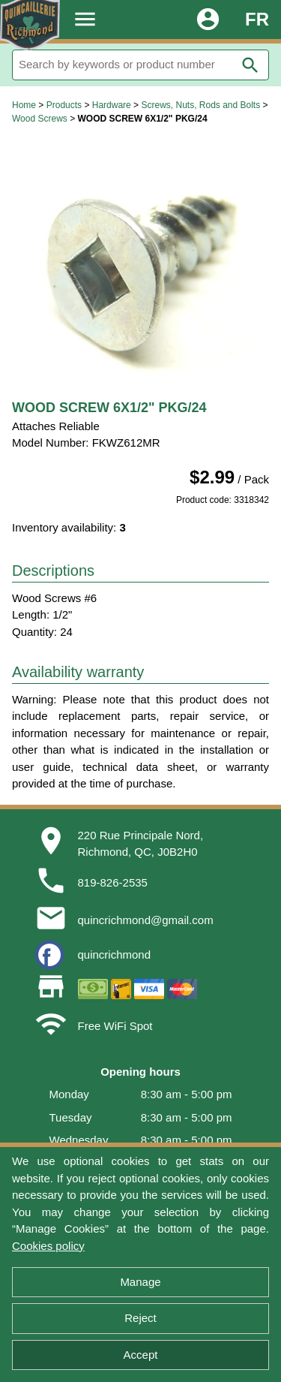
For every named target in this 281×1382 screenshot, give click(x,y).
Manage (140, 1281)
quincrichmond (114, 954)
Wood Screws (39, 118)
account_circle (208, 19)
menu (85, 19)
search (250, 65)
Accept (141, 1354)
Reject (140, 1317)
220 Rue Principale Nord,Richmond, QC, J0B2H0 (141, 844)
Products (64, 105)
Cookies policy (48, 1245)
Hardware (111, 105)
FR (257, 19)
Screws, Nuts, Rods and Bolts (200, 105)
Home (24, 105)
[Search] (140, 65)
